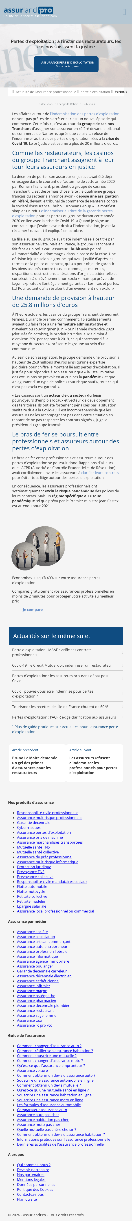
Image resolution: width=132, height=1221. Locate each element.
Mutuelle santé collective (38, 852)
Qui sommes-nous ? (34, 1164)
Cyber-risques (29, 827)
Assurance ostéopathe (36, 995)
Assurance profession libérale (42, 951)
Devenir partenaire (33, 1169)
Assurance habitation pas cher (43, 1119)
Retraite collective (32, 896)
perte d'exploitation (95, 92)
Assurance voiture (32, 1070)
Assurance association (36, 936)
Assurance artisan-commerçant (43, 941)
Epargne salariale (31, 906)
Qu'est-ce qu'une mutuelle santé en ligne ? (53, 1090)
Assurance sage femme (36, 1015)
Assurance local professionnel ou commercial (55, 911)
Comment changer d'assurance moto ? (50, 1060)
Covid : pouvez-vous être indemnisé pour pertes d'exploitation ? (52, 694)
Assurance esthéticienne (38, 981)
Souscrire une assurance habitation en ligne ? (55, 1095)
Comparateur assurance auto (42, 1109)
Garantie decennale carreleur (42, 971)
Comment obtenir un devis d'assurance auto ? (56, 1075)
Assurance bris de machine (40, 837)
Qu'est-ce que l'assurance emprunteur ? (51, 1065)
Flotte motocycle (31, 891)
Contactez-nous (30, 1194)
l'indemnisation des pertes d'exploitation (84, 113)
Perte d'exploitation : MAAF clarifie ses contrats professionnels (52, 652)
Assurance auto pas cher (38, 1114)
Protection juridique (34, 866)
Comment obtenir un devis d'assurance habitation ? (61, 1134)
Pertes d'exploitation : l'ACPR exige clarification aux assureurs (64, 717)
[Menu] (124, 12)
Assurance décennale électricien (44, 976)
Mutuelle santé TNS (33, 847)
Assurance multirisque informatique (47, 861)
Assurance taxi (29, 1020)
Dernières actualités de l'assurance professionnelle (60, 1144)
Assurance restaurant (35, 1010)
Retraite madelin (31, 901)
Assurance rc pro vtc (34, 1025)
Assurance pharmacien (36, 1000)
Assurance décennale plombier (43, 1005)
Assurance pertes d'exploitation (44, 832)
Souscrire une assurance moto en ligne (50, 1100)
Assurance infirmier (33, 985)
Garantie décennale (33, 822)
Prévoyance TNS (30, 871)
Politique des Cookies (35, 1189)
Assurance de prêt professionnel (44, 857)
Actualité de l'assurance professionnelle (46, 92)
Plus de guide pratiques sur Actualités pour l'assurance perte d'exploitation (65, 729)
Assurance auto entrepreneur (42, 946)
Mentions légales (31, 1179)
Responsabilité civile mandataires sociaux (52, 881)
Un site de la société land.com (30, 12)
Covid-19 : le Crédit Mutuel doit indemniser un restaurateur (62, 665)
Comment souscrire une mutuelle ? (47, 1055)
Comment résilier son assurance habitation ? (55, 1050)
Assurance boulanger (35, 966)
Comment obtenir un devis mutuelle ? (49, 1085)
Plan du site (27, 1199)
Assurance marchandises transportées (50, 842)
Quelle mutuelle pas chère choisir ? (46, 1129)
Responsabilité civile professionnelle (47, 812)
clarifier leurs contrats (100, 472)
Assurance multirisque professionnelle (49, 817)
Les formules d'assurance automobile (49, 1104)
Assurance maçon (32, 990)
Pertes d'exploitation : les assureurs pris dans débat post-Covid (61, 678)
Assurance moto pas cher (38, 1124)
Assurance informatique (37, 956)
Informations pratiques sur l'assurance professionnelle (63, 1139)
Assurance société (32, 931)
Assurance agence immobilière (43, 961)
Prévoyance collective (35, 876)
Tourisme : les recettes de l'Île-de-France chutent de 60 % (60, 706)
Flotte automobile (32, 886)
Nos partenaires (30, 1174)
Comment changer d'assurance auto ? (49, 1045)
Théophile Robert (68, 104)
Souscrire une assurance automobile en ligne (55, 1080)
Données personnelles (36, 1184)
